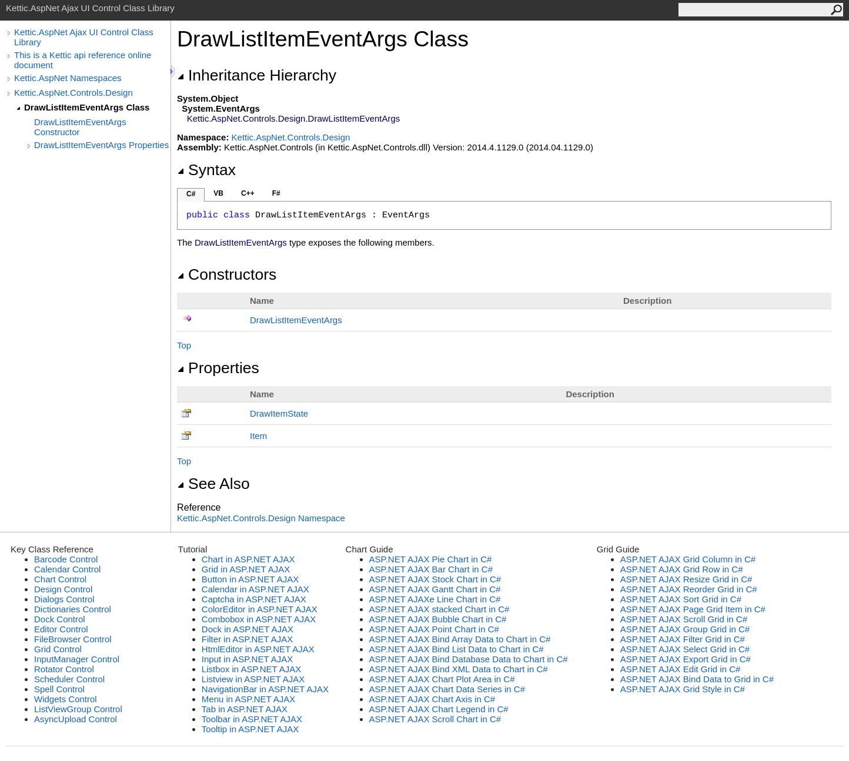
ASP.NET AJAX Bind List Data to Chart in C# (456, 649)
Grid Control (58, 649)
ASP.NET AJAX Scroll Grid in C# (683, 619)
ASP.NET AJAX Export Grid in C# (685, 659)
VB (218, 193)
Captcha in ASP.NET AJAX (254, 599)
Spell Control (59, 689)
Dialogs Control (64, 599)
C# (190, 194)
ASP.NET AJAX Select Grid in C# (685, 649)
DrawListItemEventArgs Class (86, 107)
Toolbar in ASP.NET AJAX (252, 719)
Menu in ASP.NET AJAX (249, 699)
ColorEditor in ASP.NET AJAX (259, 609)
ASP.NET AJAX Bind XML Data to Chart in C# (458, 669)
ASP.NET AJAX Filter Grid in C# (682, 639)
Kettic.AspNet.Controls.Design (73, 93)
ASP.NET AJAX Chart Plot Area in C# (442, 679)
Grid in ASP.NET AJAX (246, 569)
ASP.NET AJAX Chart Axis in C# (432, 699)
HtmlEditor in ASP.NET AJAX (258, 649)
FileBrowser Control (73, 639)
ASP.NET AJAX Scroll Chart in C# (435, 719)
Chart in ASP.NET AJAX (248, 559)
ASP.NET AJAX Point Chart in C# (434, 629)
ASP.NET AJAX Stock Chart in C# (435, 579)
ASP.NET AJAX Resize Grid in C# (686, 579)
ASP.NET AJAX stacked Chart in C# (439, 609)
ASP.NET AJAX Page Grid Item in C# (693, 609)
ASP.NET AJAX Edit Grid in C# (680, 669)
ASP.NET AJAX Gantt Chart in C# (435, 589)
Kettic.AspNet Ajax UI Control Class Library (83, 37)
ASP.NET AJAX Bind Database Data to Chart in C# (468, 659)
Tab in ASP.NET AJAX (245, 709)
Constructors (226, 274)
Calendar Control (67, 569)
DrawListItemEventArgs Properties (101, 145)
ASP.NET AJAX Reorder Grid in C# (688, 589)
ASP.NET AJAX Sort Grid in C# (680, 599)
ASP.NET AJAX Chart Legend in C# (439, 709)
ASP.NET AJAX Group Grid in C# (685, 629)
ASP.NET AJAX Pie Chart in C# (430, 559)
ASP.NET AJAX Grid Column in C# (688, 559)
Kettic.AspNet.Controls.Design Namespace (261, 518)
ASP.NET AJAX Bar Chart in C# (431, 569)
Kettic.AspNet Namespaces (68, 78)
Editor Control (61, 629)
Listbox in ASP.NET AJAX (252, 669)
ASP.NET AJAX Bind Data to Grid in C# (697, 679)
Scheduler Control (69, 679)
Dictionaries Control (72, 609)
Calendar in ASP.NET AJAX (255, 589)
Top (184, 345)
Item (258, 436)
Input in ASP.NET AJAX (247, 659)
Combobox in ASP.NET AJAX (259, 619)
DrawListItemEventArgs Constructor (80, 127)
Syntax (206, 170)
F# (276, 193)
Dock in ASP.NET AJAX (247, 629)
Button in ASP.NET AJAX (250, 579)
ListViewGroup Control (78, 709)
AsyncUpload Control (75, 719)
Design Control (63, 589)
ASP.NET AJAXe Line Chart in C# (435, 599)
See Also (213, 483)
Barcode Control (66, 559)
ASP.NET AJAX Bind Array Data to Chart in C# (460, 639)
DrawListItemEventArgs (296, 320)
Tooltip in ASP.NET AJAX (250, 729)
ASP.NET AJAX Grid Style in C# (682, 689)
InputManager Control (76, 659)
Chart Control (60, 579)
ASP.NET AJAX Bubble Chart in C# (438, 619)
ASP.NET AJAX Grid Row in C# (681, 569)
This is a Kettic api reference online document (82, 60)
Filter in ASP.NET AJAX (247, 639)
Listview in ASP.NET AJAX (253, 679)
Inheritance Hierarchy (256, 75)
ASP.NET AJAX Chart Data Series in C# (447, 689)
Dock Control (59, 619)
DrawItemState (279, 413)
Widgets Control (65, 699)
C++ (248, 193)
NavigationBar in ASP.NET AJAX (265, 689)
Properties (218, 368)
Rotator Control (64, 669)
